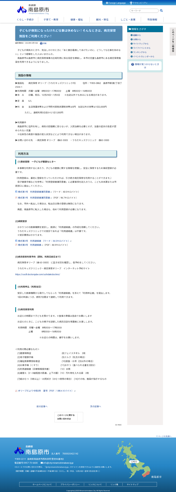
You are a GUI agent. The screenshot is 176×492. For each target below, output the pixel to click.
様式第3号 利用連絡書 (29, 245)
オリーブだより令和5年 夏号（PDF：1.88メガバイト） (45, 391)
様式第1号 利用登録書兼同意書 (34, 192)
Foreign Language (116, 3)
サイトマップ (132, 484)
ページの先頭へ (165, 436)
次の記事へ (95, 406)
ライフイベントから (141, 48)
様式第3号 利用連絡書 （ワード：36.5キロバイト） (43, 241)
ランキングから (140, 52)
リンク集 (114, 484)
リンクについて (95, 484)
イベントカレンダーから (143, 56)
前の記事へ (42, 406)
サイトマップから (141, 44)
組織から (137, 35)
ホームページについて (42, 484)
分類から (137, 39)
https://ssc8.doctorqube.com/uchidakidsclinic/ (37, 274)
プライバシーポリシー (70, 484)
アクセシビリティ (140, 3)
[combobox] (144, 11)
